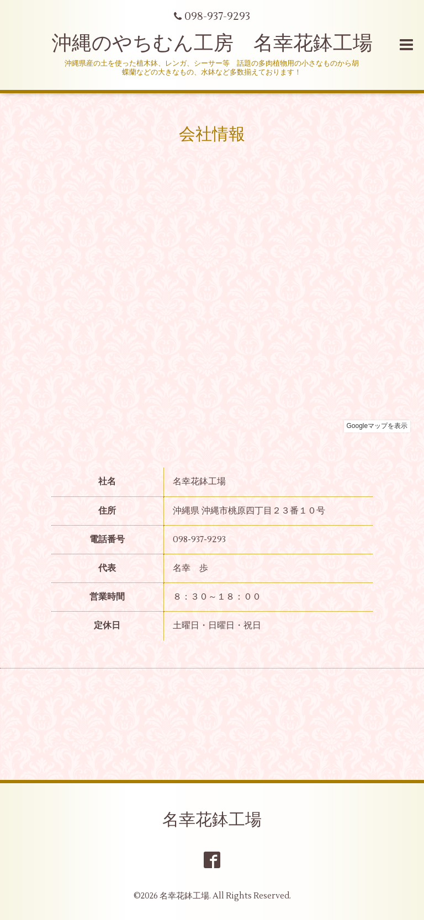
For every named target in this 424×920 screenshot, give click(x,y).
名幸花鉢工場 (212, 820)
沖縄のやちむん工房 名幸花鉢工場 (212, 43)
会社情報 (212, 134)
